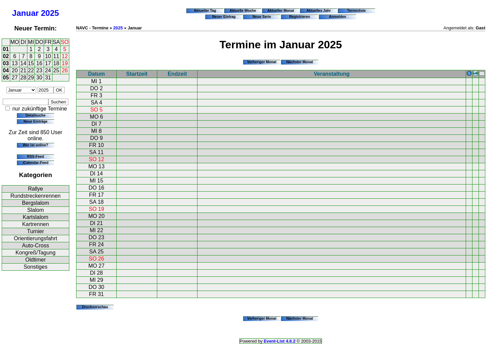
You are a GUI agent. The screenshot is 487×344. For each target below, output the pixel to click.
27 (15, 77)
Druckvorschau (95, 307)
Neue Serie (262, 17)
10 (48, 56)
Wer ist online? (35, 145)
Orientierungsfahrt (35, 238)
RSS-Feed (35, 156)
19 (65, 63)
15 (31, 63)
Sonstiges (35, 267)
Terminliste (356, 10)
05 (6, 77)
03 (6, 63)
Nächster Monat (299, 62)
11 (56, 56)
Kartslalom (35, 217)
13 (15, 63)
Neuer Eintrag (223, 17)
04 (6, 70)
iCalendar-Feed (35, 163)
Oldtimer (35, 260)
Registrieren (299, 17)
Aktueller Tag (205, 10)
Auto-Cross (35, 245)
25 (56, 70)
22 (31, 70)
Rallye (35, 189)
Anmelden (337, 17)
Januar (25, 13)
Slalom (35, 210)
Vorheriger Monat (262, 62)
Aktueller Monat (280, 10)
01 (6, 49)
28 (23, 77)
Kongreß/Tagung (35, 252)
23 (39, 70)
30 (39, 77)
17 (48, 63)
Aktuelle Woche (243, 10)
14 (23, 63)
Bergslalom (35, 203)
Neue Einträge (36, 121)
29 (31, 77)
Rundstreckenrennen (35, 196)
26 (65, 70)
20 (15, 70)
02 (6, 56)
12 (65, 56)
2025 (50, 13)
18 (56, 63)
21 (23, 70)
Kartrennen (35, 224)
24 (48, 70)
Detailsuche (35, 115)
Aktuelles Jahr (318, 10)
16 (39, 63)
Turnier (35, 231)
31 (48, 77)
